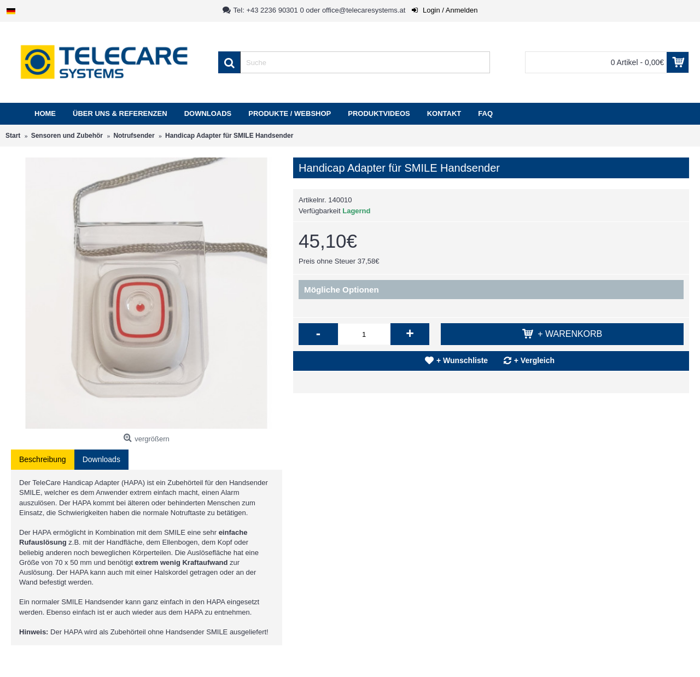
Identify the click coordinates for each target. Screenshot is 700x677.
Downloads (101, 459)
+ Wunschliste (462, 360)
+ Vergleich (534, 360)
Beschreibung (42, 459)
